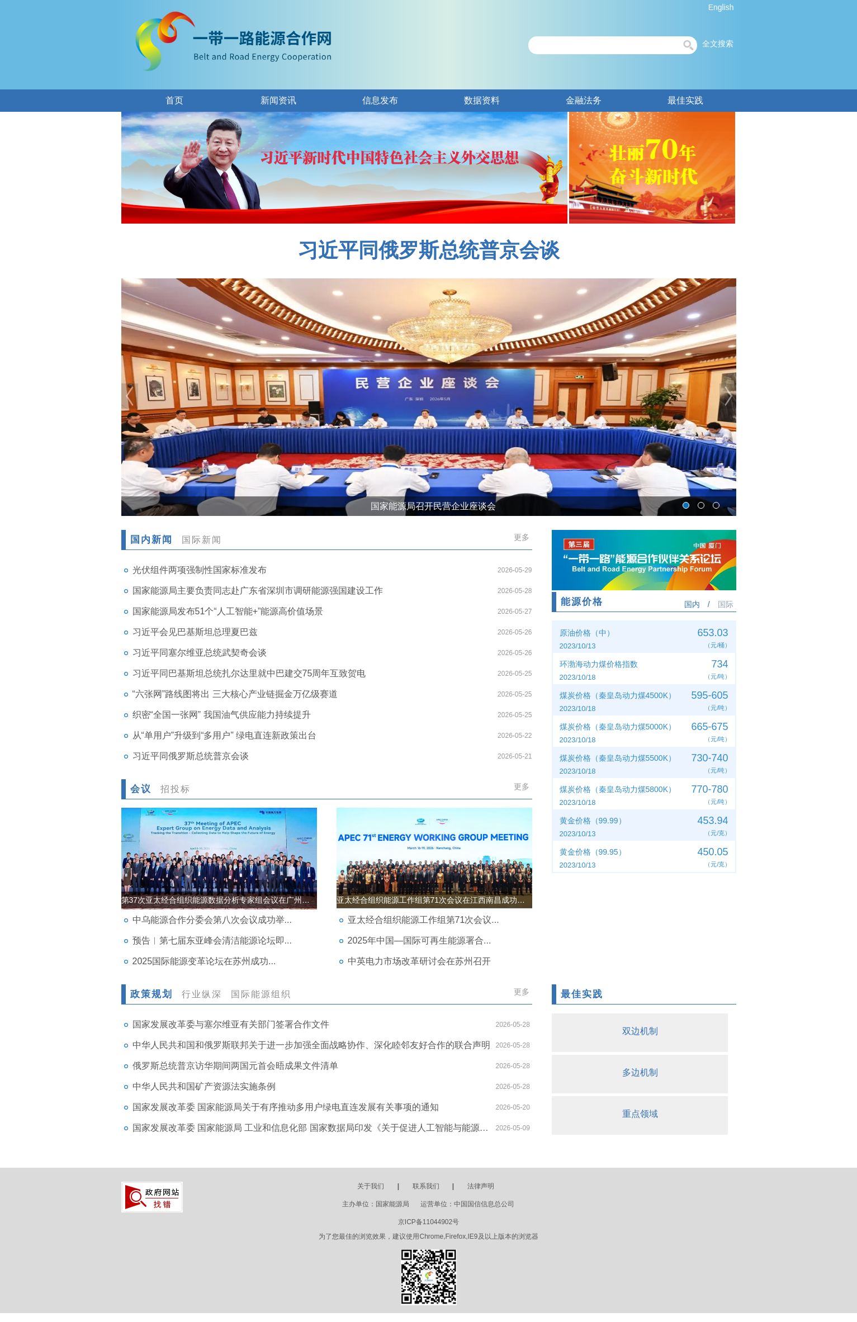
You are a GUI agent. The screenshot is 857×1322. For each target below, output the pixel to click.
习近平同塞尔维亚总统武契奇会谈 (199, 652)
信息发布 (380, 100)
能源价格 (582, 601)
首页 (174, 100)
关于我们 (370, 1186)
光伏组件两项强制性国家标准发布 (199, 570)
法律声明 (480, 1186)
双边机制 (643, 1031)
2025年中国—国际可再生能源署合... (419, 940)
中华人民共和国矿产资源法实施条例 (204, 1086)
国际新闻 (202, 539)
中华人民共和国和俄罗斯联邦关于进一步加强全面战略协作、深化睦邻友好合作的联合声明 (311, 1045)
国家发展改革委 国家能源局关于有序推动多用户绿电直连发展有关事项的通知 (285, 1107)
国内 (692, 604)
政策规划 (151, 994)
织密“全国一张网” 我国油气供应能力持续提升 (221, 714)
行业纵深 (202, 994)
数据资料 (482, 100)
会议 (140, 789)
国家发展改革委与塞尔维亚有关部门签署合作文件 (230, 1024)
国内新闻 (151, 539)
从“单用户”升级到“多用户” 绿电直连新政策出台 (224, 735)
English (721, 7)
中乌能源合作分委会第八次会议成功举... (212, 920)
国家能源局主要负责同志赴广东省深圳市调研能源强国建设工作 (257, 590)
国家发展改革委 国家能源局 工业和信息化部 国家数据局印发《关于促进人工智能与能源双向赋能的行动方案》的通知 (311, 1128)
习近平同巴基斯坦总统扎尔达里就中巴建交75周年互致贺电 (249, 673)
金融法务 (584, 100)
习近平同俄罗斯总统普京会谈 (429, 250)
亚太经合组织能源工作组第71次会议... (423, 920)
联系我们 (426, 1186)
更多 (521, 537)
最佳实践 (685, 100)
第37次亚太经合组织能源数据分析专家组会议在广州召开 (219, 899)
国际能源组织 (261, 994)
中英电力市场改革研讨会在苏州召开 (419, 961)
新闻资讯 (278, 100)
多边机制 (643, 1072)
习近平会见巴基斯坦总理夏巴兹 (195, 632)
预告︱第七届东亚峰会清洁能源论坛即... (212, 940)
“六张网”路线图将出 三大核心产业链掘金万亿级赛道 (235, 694)
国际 (725, 604)
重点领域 (643, 1114)
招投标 (175, 789)
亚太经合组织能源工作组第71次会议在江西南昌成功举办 (434, 899)
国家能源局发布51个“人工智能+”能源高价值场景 (228, 611)
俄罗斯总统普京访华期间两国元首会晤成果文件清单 (235, 1065)
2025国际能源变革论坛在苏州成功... (204, 961)
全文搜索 (717, 43)
